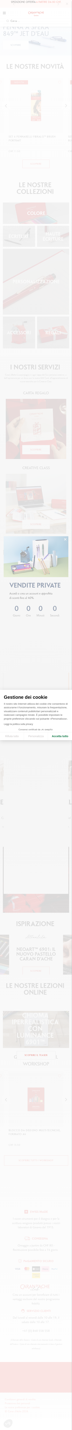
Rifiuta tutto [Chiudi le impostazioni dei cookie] (12, 736)
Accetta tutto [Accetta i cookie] (60, 736)
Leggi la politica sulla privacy (18, 724)
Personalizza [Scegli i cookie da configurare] (36, 736)
